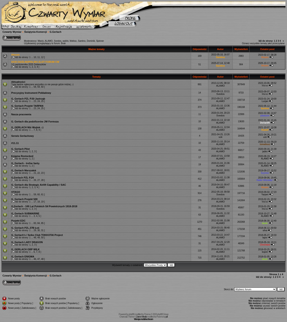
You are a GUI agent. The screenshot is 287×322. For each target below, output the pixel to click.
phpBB (131, 314)
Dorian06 (265, 123)
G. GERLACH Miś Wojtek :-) (27, 127)
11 (38, 57)
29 (35, 230)
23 (35, 101)
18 (38, 201)
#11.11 (15, 143)
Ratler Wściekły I (265, 180)
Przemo (147, 314)
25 (42, 101)
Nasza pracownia (21, 114)
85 (42, 223)
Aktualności (18, 81)
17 (35, 201)
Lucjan (265, 101)
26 (35, 180)
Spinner (100, 41)
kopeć (265, 252)
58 (35, 87)
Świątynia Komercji (35, 31)
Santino (82, 41)
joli (166, 316)
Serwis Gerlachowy (22, 136)
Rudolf (265, 130)
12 (42, 57)
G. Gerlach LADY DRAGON (27, 242)
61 (42, 194)
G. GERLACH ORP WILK (25, 249)
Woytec (265, 57)
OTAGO (15, 192)
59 (38, 87)
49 (38, 237)
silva (265, 230)
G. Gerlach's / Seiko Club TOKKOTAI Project (37, 235)
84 (38, 223)
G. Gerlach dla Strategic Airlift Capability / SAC (38, 184)
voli (220, 137)
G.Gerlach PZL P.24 (22, 177)
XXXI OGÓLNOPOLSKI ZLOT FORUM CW (35, 62)
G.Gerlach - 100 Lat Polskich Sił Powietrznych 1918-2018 (44, 206)
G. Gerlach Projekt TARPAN (27, 105)
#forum (15, 54)
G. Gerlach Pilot (20, 149)
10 (35, 57)
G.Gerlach (55, 31)
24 (38, 101)
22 (38, 173)
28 (42, 180)
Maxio (41, 41)
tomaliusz (265, 144)
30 (38, 230)
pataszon (265, 115)
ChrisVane (265, 245)
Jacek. (265, 223)
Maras (265, 85)
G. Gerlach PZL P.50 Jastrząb (28, 98)
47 (38, 259)
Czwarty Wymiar (12, 31)
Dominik (91, 41)
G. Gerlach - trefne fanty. (25, 163)
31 (42, 230)
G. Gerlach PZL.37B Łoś (25, 227)
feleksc (73, 41)
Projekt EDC (18, 220)
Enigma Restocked (22, 156)
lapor (264, 237)
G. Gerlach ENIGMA (22, 256)
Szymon (265, 173)
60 (42, 87)
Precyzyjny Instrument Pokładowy (31, 92)
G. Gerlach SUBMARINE (25, 213)
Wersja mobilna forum (143, 319)
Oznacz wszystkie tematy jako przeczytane (263, 43)
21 (35, 173)
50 (42, 237)
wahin (65, 41)
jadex (265, 151)
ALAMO (49, 41)
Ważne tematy (96, 49)
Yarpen (265, 194)
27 (38, 180)
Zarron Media (141, 316)
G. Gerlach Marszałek (23, 170)
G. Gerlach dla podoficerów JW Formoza (35, 121)
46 (35, 259)
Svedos (57, 41)
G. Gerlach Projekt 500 (24, 199)
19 (42, 201)
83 (35, 223)
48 (35, 237)
